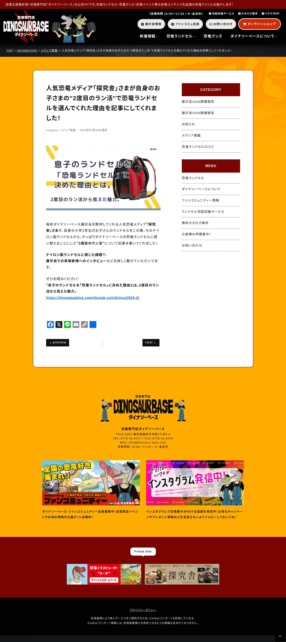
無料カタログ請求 (195, 223)
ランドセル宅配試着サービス (203, 211)
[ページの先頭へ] (280, 636)
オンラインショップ (259, 24)
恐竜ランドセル (181, 36)
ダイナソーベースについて (253, 36)
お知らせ (188, 124)
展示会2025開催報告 (198, 113)
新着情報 (149, 36)
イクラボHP (271, 13)
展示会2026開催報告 (198, 101)
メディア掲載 (191, 135)
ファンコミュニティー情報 (200, 200)
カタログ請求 (248, 13)
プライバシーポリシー (143, 610)
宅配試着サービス (221, 13)
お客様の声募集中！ (196, 234)
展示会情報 (151, 24)
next (150, 342)
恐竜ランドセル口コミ (198, 147)
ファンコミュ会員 (185, 24)
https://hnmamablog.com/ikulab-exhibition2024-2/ (93, 298)
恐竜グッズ (213, 36)
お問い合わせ (221, 24)
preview (58, 342)
